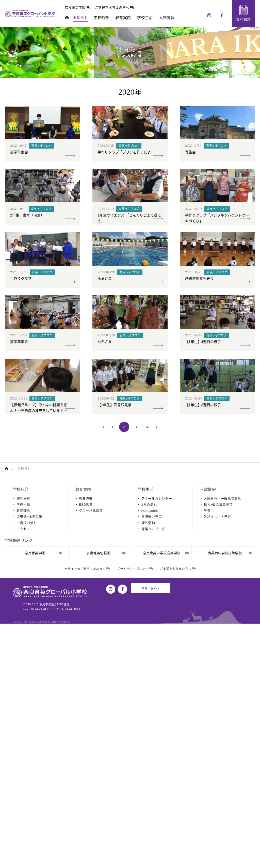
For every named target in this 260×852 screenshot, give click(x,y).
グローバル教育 (91, 740)
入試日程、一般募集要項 (222, 728)
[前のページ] (104, 656)
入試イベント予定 (217, 746)
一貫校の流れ (27, 752)
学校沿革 (23, 734)
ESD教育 (86, 734)
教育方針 (86, 728)
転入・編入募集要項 (218, 734)
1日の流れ (149, 734)
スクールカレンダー (156, 728)
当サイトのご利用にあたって (84, 798)
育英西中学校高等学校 (230, 782)
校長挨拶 (23, 728)
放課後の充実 (151, 746)
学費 (207, 740)
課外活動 (148, 752)
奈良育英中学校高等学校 (166, 782)
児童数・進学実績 (29, 746)
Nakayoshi (149, 740)
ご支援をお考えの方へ (118, 7)
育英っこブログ (153, 758)
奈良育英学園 (81, 7)
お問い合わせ (150, 817)
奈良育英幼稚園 (105, 782)
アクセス (23, 758)
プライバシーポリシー (135, 798)
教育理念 (23, 740)
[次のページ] (156, 656)
